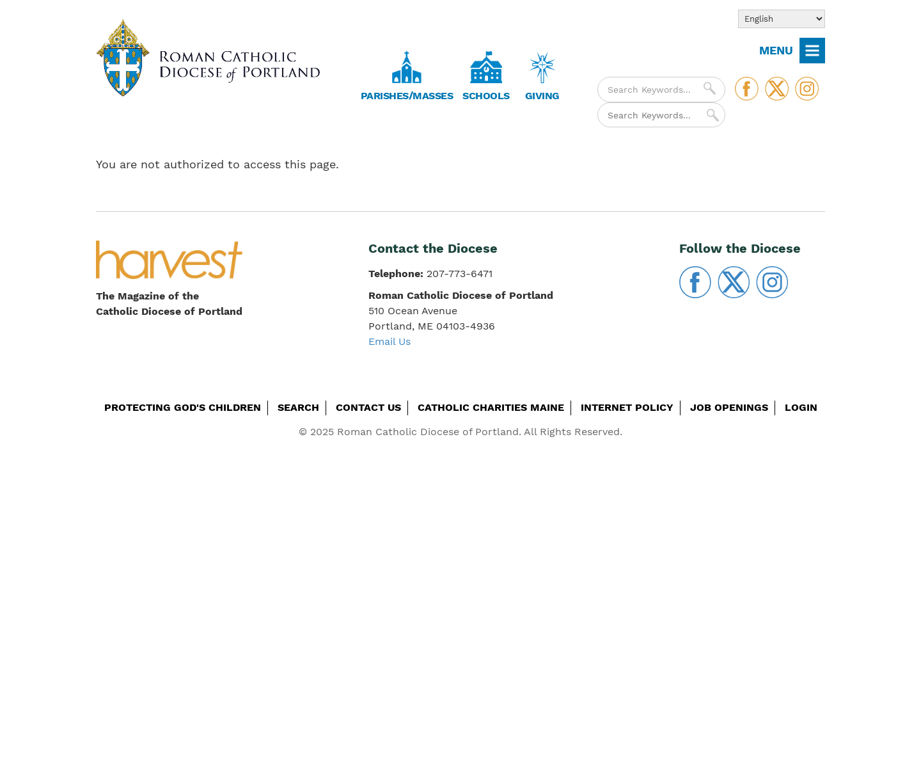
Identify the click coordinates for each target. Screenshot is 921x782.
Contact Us (368, 407)
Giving (542, 96)
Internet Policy (627, 407)
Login (801, 407)
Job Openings (729, 407)
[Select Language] (781, 19)
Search (298, 407)
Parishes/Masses (407, 96)
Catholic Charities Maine (491, 407)
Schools (486, 96)
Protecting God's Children (182, 407)
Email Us (389, 341)
